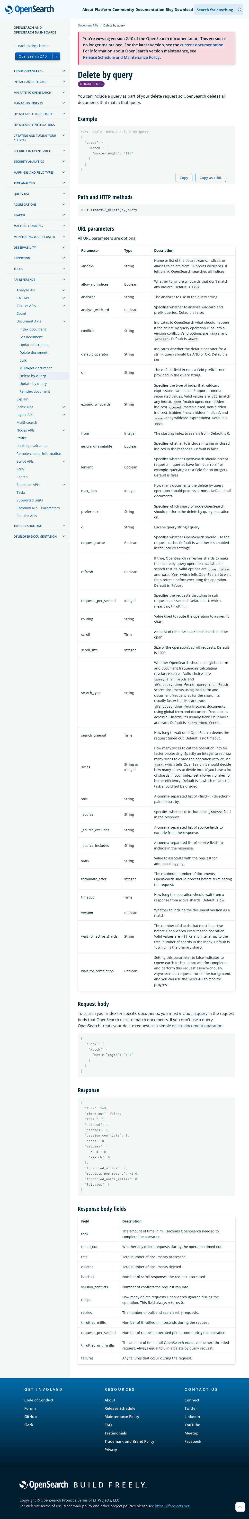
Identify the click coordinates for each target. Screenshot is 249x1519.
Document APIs (88, 25)
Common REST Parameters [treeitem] (38, 508)
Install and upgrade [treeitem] (30, 82)
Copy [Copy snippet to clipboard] (184, 177)
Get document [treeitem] (31, 337)
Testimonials (116, 1433)
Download (184, 9)
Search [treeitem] (19, 215)
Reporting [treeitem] (22, 258)
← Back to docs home (31, 45)
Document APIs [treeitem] (29, 321)
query (202, 1013)
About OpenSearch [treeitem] (29, 71)
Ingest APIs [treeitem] (25, 414)
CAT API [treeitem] (23, 298)
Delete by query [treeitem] (32, 375)
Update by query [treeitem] (33, 383)
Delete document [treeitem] (33, 352)
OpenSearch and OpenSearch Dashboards (35, 29)
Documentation (149, 9)
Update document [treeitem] (34, 344)
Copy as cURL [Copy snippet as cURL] (211, 177)
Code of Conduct (38, 1400)
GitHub (30, 1416)
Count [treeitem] (21, 313)
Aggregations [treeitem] (25, 205)
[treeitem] (64, 71)
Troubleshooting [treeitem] (28, 526)
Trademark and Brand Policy (129, 1441)
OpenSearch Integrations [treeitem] (34, 125)
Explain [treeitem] (22, 399)
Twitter (191, 1408)
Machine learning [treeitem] (28, 226)
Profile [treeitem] (22, 438)
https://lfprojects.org (172, 1505)
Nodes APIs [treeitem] (26, 430)
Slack (28, 1424)
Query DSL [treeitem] (22, 194)
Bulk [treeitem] (23, 360)
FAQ (108, 1424)
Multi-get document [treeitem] (35, 368)
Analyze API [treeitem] (26, 290)
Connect (192, 1400)
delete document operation (197, 1025)
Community (123, 9)
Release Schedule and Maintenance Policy (121, 57)
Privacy (111, 1449)
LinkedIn (192, 1416)
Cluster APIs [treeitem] (26, 305)
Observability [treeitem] (25, 248)
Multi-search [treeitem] (27, 422)
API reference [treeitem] (24, 280)
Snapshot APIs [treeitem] (28, 484)
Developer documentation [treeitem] (35, 537)
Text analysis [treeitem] (24, 183)
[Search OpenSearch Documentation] (218, 9)
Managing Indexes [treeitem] (28, 103)
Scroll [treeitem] (21, 469)
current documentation (201, 45)
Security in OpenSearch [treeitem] (32, 151)
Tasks (192, 979)
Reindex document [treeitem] (34, 391)
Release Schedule (120, 1408)
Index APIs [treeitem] (25, 407)
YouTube (192, 1424)
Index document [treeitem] (32, 329)
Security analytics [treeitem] (29, 162)
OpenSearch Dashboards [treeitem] (33, 114)
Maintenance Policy (122, 1416)
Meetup (191, 1433)
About (88, 9)
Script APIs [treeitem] (25, 461)
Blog (169, 9)
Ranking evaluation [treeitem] (32, 445)
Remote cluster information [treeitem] (39, 453)
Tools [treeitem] (18, 269)
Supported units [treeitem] (30, 500)
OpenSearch (30, 10)
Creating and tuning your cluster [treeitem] (35, 138)
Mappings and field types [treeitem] (34, 172)
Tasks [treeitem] (21, 492)
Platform (103, 9)
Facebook (193, 1441)
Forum (30, 1408)
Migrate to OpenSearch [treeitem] (32, 93)
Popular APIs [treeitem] (27, 515)
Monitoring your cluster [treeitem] (34, 237)
